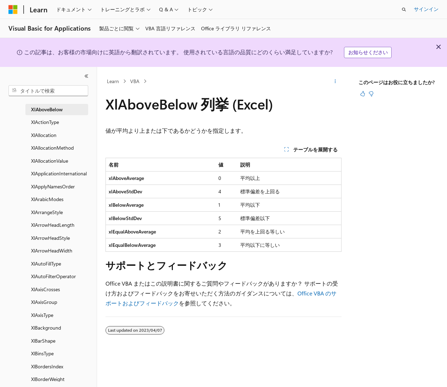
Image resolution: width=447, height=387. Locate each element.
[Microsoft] (13, 9)
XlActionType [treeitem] (45, 122)
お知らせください (368, 52)
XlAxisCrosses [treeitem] (45, 289)
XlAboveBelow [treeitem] (47, 109)
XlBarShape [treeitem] (43, 340)
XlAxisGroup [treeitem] (44, 302)
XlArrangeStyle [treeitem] (47, 212)
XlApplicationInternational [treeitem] (59, 173)
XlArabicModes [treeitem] (47, 199)
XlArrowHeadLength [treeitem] (52, 224)
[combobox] (48, 90)
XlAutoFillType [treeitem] (46, 263)
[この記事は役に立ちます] (362, 93)
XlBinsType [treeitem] (42, 353)
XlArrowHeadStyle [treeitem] (50, 238)
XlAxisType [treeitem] (42, 315)
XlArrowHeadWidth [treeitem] (51, 250)
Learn (113, 81)
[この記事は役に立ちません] (371, 93)
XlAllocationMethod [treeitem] (52, 147)
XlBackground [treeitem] (46, 327)
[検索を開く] (404, 9)
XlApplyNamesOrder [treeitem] (53, 186)
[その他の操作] (335, 81)
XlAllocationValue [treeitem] (49, 160)
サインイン (426, 9)
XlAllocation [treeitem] (43, 135)
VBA (134, 81)
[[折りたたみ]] (86, 76)
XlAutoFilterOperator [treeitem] (53, 276)
